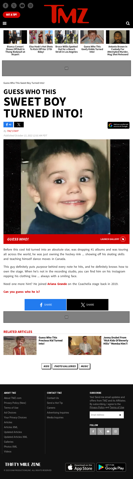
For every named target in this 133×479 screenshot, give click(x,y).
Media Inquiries (55, 417)
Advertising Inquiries (58, 412)
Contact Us (53, 398)
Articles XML (11, 427)
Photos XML (10, 446)
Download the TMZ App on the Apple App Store (80, 467)
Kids (46, 366)
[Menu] (5, 23)
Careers (51, 407)
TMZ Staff (12, 131)
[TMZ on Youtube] (22, 5)
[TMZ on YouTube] (108, 431)
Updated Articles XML (15, 437)
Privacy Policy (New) (15, 403)
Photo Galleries (65, 366)
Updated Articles (13, 432)
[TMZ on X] (14, 5)
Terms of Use (11, 407)
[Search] (128, 23)
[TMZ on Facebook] (5, 5)
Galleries (8, 441)
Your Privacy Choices (15, 417)
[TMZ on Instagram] (30, 5)
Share (45, 305)
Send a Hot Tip (55, 403)
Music (84, 366)
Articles (8, 422)
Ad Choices (10, 412)
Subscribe (120, 414)
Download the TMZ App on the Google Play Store (111, 467)
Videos (7, 451)
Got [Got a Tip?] (11, 15)
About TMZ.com (12, 398)
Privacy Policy (97, 407)
